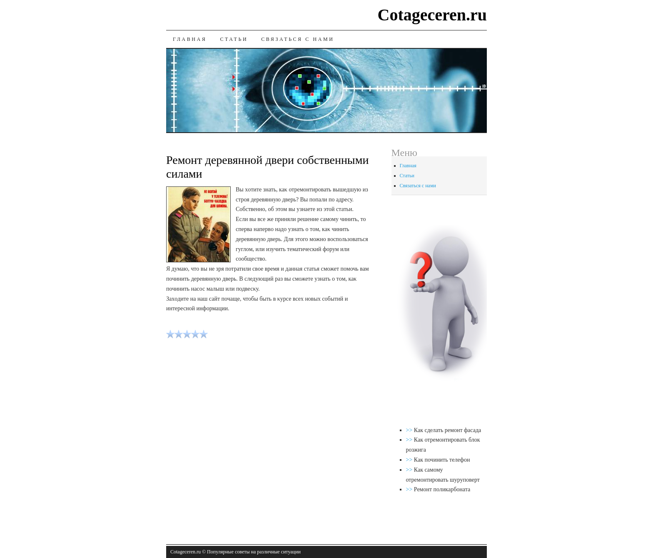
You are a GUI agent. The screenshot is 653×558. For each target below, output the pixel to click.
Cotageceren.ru (432, 14)
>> (410, 430)
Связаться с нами (297, 39)
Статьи (234, 39)
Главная (190, 39)
